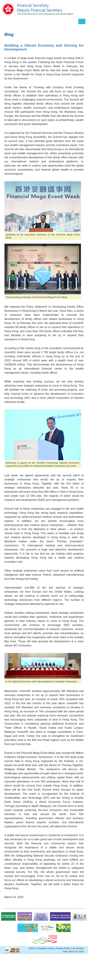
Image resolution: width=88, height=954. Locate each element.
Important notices (45, 948)
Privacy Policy (63, 948)
